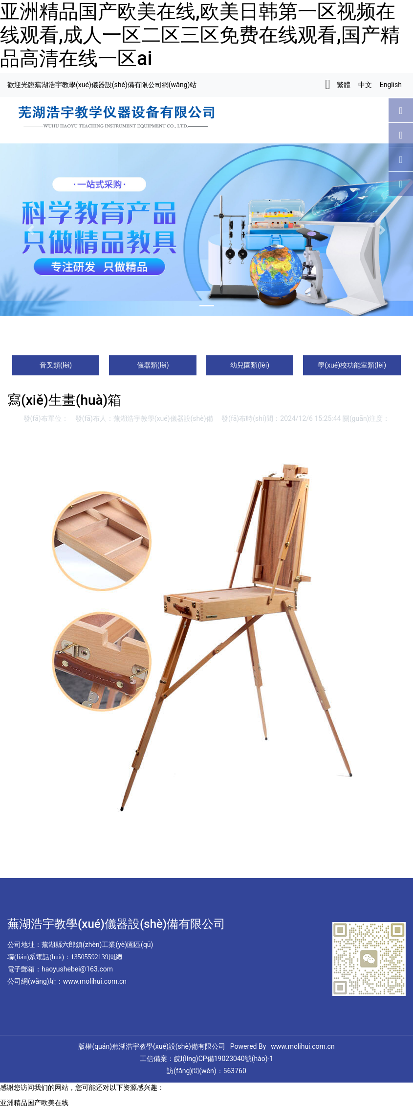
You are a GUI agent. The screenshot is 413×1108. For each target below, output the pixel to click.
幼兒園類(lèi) (249, 365)
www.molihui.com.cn (302, 1046)
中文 (365, 85)
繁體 (343, 85)
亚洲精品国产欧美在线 (34, 1103)
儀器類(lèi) (153, 365)
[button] (31, 229)
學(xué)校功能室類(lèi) (352, 365)
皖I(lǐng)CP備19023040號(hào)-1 (224, 1058)
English (391, 85)
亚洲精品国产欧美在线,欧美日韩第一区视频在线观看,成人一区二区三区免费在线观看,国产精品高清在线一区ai (200, 35)
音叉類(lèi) (56, 365)
